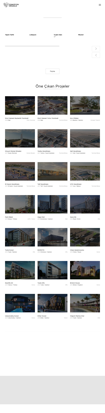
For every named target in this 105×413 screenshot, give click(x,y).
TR (95, 5)
